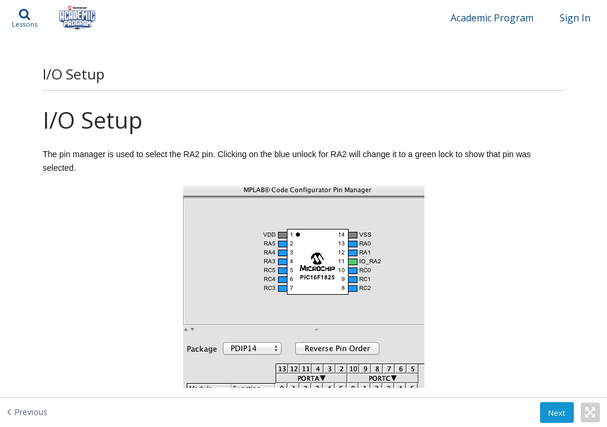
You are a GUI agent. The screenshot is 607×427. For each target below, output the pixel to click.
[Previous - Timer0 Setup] (57, 411)
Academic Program (492, 17)
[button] (24, 17)
